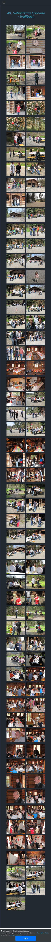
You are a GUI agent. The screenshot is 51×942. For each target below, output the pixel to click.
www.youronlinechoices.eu (18, 935)
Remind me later (42, 933)
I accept (25, 938)
